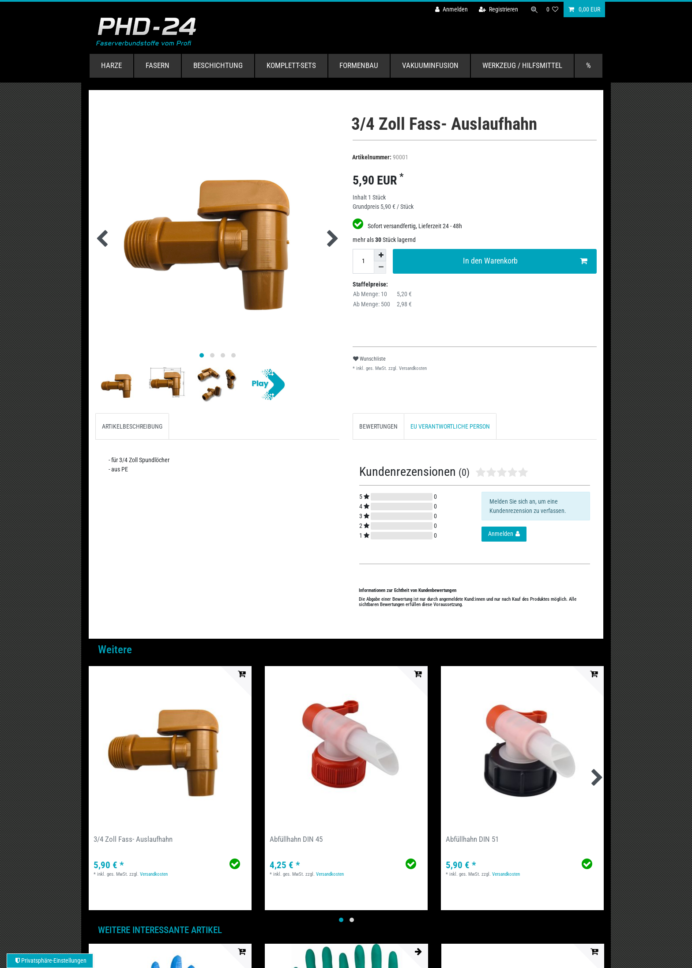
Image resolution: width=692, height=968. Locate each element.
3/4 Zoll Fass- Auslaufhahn (133, 839)
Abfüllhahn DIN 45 (296, 839)
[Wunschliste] (553, 9)
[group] (170, 747)
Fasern (157, 65)
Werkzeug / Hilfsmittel (522, 65)
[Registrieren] (494, 9)
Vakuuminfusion (430, 65)
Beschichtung (218, 65)
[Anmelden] (448, 9)
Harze (111, 65)
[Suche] (533, 9)
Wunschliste (369, 359)
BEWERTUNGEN (378, 426)
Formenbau (358, 65)
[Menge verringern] (380, 267)
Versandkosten (412, 368)
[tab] (132, 426)
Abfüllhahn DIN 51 (472, 839)
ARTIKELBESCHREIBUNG (132, 426)
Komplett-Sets (291, 65)
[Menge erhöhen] (380, 255)
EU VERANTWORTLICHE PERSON (450, 426)
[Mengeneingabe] (363, 261)
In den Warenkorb (525, 261)
